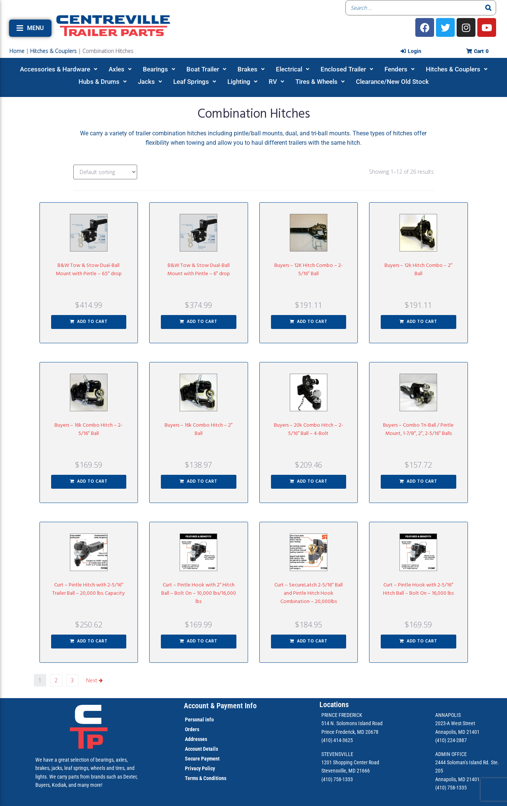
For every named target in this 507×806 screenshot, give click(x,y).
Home (16, 51)
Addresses (196, 739)
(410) (440, 788)
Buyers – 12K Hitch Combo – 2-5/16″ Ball (308, 269)
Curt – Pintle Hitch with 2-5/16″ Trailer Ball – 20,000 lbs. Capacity (88, 589)
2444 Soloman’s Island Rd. (462, 762)
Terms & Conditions (205, 778)
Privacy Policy (200, 768)
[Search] (488, 7)
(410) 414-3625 (337, 740)
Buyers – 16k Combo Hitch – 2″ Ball (199, 429)
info (209, 720)
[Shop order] (105, 172)
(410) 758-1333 (337, 779)
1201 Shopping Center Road (350, 762)
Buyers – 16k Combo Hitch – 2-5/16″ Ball (88, 429)
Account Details (201, 749)
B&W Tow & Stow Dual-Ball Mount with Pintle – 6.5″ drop (89, 269)
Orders (192, 729)
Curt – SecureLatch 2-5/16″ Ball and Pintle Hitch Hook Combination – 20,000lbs (308, 593)
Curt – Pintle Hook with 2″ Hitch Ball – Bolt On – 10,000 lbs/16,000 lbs (198, 593)
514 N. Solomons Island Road (352, 723)
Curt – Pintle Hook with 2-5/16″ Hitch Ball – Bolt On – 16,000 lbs (418, 589)
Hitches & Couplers (53, 51)
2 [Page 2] (56, 680)
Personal (194, 720)
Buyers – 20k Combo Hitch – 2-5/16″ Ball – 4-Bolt (308, 429)
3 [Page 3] (72, 680)
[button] (30, 28)
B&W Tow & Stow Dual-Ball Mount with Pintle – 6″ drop (198, 269)
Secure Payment (202, 759)
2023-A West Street (455, 723)
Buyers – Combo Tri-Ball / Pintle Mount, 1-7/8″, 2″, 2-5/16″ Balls (418, 429)
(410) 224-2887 (451, 740)
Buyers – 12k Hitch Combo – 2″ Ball (418, 269)
